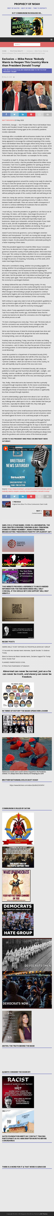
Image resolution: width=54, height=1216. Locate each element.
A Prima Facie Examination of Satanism (15, 666)
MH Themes (43, 1214)
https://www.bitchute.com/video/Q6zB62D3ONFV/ (27, 785)
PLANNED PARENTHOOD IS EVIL (13, 662)
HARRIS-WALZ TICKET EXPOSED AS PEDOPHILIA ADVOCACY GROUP (26, 647)
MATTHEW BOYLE (8, 120)
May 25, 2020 (8, 77)
